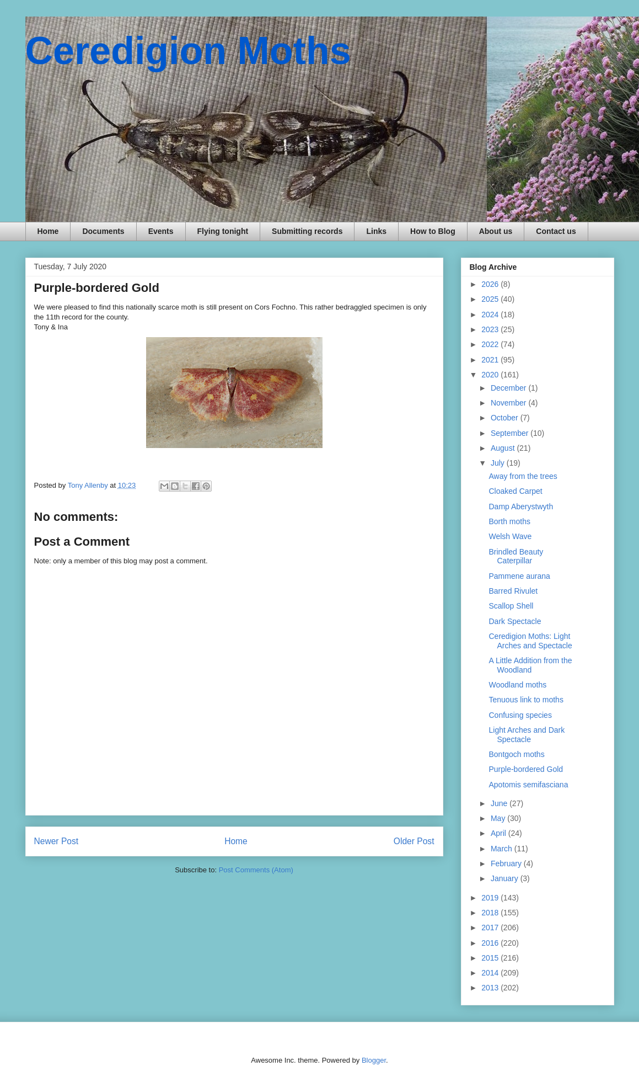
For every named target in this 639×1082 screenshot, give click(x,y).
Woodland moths (517, 684)
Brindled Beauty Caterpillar (515, 556)
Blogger (374, 1060)
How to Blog (432, 231)
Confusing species (519, 715)
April (499, 833)
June (500, 803)
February (507, 863)
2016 (491, 943)
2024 (491, 314)
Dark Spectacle (514, 621)
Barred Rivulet (513, 591)
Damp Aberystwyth (520, 506)
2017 (491, 927)
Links (376, 231)
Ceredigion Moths (188, 50)
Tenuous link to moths (525, 699)
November (509, 402)
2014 (491, 972)
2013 (491, 987)
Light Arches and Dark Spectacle (526, 735)
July (499, 463)
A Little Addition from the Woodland (530, 665)
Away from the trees (522, 476)
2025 (491, 299)
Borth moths (509, 521)
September (510, 433)
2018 (491, 912)
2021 (491, 359)
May (499, 818)
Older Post (414, 841)
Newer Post (56, 841)
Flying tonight (223, 231)
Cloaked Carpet (515, 491)
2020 (491, 374)
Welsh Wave (509, 536)
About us (496, 231)
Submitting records (307, 231)
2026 (491, 284)
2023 (491, 329)
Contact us (556, 231)
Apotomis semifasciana (528, 784)
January (505, 878)
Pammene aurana (519, 576)
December (509, 387)
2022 (491, 344)
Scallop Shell (510, 605)
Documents (103, 231)
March (502, 848)
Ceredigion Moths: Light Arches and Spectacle (530, 641)
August (504, 448)
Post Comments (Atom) (256, 870)
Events (161, 231)
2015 (491, 957)
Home (48, 231)
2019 (491, 897)
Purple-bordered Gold (525, 769)
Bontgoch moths (516, 754)
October (505, 417)
